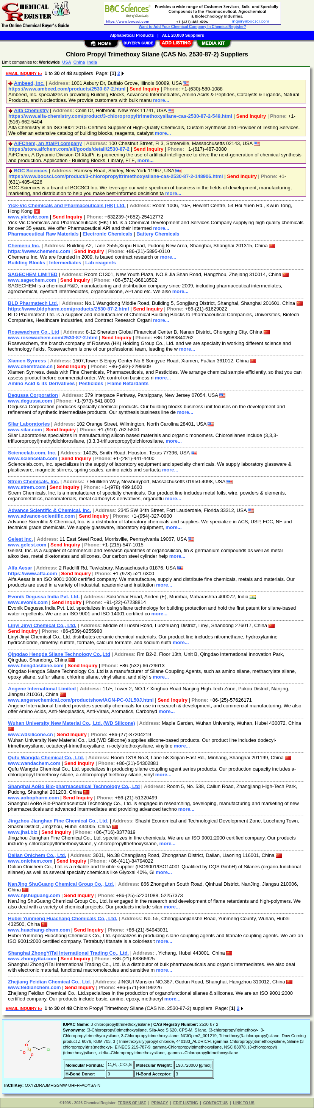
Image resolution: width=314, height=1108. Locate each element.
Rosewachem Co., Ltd (33, 332)
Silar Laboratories (29, 424)
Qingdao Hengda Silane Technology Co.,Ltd (59, 654)
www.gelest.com (27, 545)
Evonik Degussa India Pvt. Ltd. (44, 596)
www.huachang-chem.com (39, 930)
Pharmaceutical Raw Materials (43, 234)
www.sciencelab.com (32, 458)
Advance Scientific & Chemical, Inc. (49, 510)
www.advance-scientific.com (41, 516)
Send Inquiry (144, 89)
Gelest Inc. (20, 539)
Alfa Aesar (20, 568)
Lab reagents (100, 262)
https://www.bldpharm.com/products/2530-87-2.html (68, 309)
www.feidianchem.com (34, 987)
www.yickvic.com (28, 217)
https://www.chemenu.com (39, 251)
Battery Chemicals (157, 234)
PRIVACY (160, 1103)
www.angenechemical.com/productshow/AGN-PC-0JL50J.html (81, 700)
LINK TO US (243, 1103)
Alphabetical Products (132, 35)
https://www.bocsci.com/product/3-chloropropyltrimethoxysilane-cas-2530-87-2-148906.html (115, 176)
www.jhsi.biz (22, 832)
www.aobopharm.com (33, 798)
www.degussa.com (30, 401)
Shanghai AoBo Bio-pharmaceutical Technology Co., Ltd (74, 786)
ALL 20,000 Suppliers (183, 35)
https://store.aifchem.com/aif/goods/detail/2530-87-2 (69, 149)
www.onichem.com (30, 861)
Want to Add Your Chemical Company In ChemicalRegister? (192, 27)
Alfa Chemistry (31, 110)
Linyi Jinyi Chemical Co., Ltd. (42, 625)
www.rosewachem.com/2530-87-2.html (53, 337)
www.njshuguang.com (34, 895)
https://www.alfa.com (32, 573)
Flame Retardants (127, 383)
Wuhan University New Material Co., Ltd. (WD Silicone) (71, 723)
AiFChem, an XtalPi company (48, 143)
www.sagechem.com (32, 280)
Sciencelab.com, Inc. (32, 453)
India (92, 62)
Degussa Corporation (33, 395)
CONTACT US (215, 1103)
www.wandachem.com (34, 763)
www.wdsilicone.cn (30, 734)
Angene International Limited (42, 688)
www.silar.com (25, 429)
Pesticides (91, 383)
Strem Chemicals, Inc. (33, 481)
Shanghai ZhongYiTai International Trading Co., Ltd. (68, 953)
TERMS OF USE (132, 1103)
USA (66, 62)
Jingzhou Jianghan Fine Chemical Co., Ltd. (58, 821)
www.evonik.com (28, 602)
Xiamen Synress (27, 361)
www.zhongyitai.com (32, 958)
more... (161, 100)
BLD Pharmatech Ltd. (33, 303)
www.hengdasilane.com (36, 665)
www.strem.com (26, 487)
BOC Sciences (31, 170)
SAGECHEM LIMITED (33, 274)
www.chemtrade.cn (30, 366)
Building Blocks (26, 262)
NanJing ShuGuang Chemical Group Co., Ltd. (61, 884)
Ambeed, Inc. (29, 83)
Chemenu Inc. (24, 245)
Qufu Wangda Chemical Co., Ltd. (46, 757)
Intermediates (65, 262)
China (79, 62)
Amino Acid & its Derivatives (41, 383)
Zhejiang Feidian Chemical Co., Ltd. (49, 982)
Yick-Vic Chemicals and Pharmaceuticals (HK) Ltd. (67, 205)
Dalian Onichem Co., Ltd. (37, 855)
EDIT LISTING (185, 1103)
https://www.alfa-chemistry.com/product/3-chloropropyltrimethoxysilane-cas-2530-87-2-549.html (120, 116)
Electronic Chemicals (108, 234)
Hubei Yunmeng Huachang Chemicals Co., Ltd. (62, 918)
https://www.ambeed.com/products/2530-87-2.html (66, 89)
